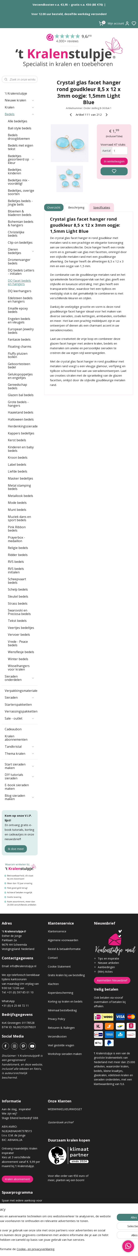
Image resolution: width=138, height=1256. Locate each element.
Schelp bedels (18, 589)
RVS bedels (16, 562)
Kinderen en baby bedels (21, 449)
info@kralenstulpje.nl (23, 966)
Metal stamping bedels (19, 487)
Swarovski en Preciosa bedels (19, 612)
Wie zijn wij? (9, 1113)
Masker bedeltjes (20, 478)
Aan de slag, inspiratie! (16, 1109)
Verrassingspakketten (21, 711)
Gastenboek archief (60, 1122)
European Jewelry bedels (21, 331)
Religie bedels (18, 548)
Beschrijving (76, 207)
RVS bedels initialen (16, 570)
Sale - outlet (19, 718)
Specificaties (101, 207)
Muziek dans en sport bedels (19, 518)
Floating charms (19, 346)
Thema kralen (19, 753)
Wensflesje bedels (21, 652)
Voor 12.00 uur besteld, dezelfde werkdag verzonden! (69, 14)
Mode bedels (17, 502)
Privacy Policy (56, 1019)
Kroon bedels (17, 457)
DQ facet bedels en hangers (19, 282)
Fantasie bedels (19, 339)
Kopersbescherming (60, 993)
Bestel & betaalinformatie (64, 949)
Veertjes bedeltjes (21, 628)
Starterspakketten (18, 704)
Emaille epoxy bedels (18, 310)
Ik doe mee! (16, 849)
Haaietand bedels (20, 412)
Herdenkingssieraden (22, 426)
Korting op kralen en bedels (65, 1001)
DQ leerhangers (19, 291)
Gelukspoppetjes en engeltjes (20, 376)
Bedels (19, 114)
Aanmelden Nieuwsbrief (112, 980)
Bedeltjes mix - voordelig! (18, 182)
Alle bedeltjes (17, 121)
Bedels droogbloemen (19, 137)
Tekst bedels (17, 621)
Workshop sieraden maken (65, 1054)
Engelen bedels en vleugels (19, 320)
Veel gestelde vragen (61, 1045)
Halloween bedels (21, 419)
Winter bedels (18, 659)
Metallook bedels (20, 496)
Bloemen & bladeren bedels (19, 213)
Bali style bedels (19, 128)
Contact (53, 958)
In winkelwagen (114, 161)
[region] (43, 1221)
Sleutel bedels (18, 596)
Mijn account (119, 23)
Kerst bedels (17, 440)
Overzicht (54, 207)
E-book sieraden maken (17, 787)
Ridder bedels (18, 555)
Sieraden (19, 697)
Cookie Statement (59, 966)
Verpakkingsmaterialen (21, 690)
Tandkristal (19, 746)
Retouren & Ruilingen (61, 1028)
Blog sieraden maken (19, 797)
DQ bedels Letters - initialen (21, 272)
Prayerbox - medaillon (16, 539)
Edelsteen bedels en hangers (20, 300)
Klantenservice (57, 931)
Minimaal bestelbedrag (62, 1010)
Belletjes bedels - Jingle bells (20, 203)
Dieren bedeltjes (21, 251)
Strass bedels (17, 603)
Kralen (19, 107)
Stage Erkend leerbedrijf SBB (20, 1118)
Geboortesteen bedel (19, 366)
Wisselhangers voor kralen (19, 667)
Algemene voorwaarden (63, 940)
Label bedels (17, 464)
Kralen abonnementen (16, 738)
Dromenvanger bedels (19, 261)
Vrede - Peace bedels (18, 643)
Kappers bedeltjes (21, 433)
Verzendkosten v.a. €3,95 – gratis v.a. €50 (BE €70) (68, 4)
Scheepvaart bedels (17, 581)
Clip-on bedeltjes (20, 242)
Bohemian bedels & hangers (20, 223)
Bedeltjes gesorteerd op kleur (21, 159)
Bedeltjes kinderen (14, 171)
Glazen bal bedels (21, 395)
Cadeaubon (13, 729)
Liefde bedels (17, 471)
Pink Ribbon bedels (17, 529)
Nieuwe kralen (19, 100)
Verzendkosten (57, 1036)
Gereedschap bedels (17, 386)
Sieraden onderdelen (19, 678)
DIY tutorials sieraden (19, 776)
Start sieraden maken (19, 766)
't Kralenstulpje (16, 93)
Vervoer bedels (19, 634)
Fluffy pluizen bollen (17, 355)
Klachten (53, 984)
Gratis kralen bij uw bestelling (66, 975)
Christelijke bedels (16, 234)
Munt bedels (17, 510)
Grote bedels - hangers (18, 404)
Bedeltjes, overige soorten (21, 192)
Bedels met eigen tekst (20, 147)
